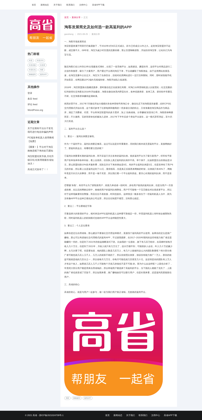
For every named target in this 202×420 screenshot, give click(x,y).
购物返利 (76, 398)
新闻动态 (45, 5)
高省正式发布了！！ (38, 169)
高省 (35, 415)
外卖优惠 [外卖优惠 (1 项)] (32, 65)
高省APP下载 (98, 5)
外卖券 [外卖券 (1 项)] (42, 65)
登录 (30, 93)
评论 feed (32, 104)
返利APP (87, 398)
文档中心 (83, 5)
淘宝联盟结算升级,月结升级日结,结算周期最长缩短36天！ (41, 160)
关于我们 (57, 5)
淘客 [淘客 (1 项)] (41, 70)
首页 (34, 5)
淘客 (67, 398)
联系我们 (70, 5)
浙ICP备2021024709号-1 (51, 415)
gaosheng (68, 34)
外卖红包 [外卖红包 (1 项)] (32, 70)
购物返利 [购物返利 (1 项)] (32, 74)
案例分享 (76, 17)
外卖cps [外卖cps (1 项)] (40, 60)
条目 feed (32, 98)
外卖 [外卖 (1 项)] (30, 60)
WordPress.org (35, 110)
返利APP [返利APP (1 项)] (43, 74)
